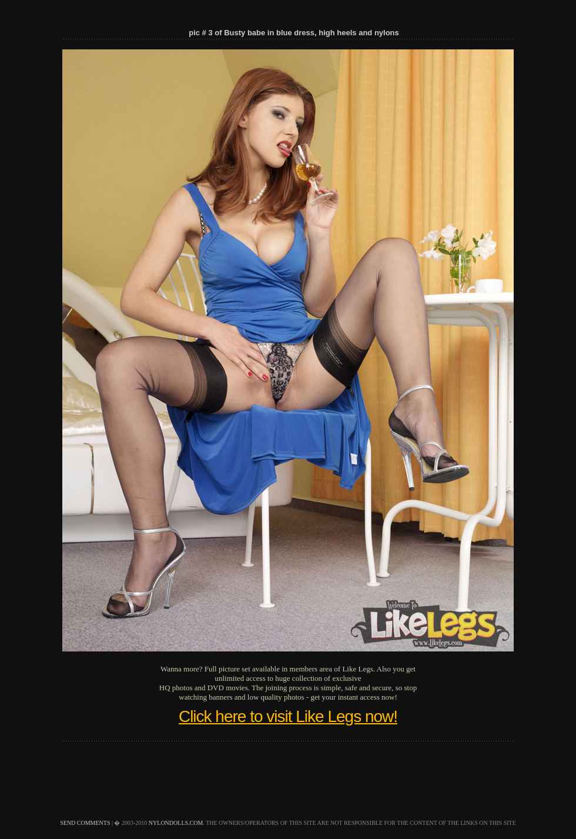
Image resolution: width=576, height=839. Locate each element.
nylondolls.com (176, 823)
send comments (85, 823)
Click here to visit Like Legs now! (288, 716)
